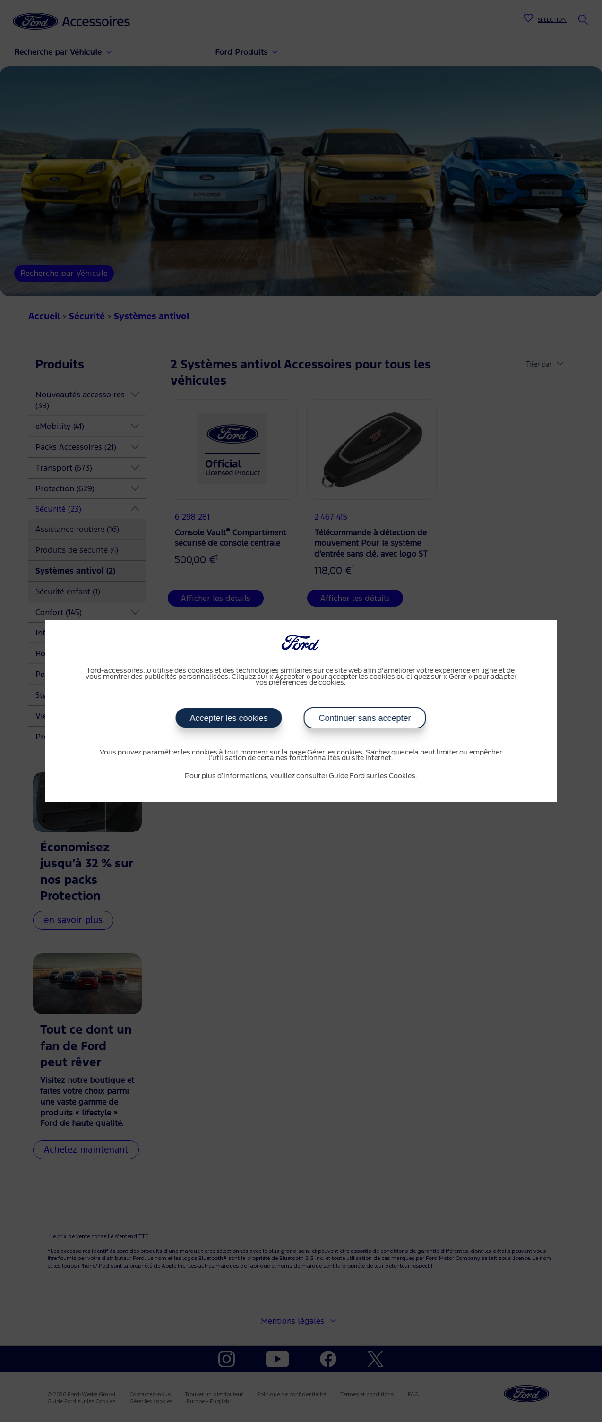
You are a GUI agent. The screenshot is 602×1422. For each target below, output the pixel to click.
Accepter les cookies (229, 718)
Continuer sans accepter (365, 718)
